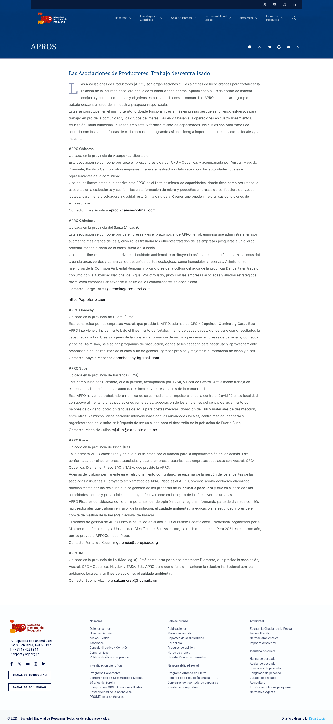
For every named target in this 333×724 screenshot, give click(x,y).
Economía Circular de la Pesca (271, 625)
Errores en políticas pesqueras (270, 684)
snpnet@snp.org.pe (26, 651)
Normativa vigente (262, 689)
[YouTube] (275, 4)
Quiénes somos (100, 625)
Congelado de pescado (265, 670)
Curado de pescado (263, 675)
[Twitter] (265, 4)
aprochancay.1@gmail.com (134, 356)
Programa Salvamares (105, 670)
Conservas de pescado (265, 665)
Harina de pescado (262, 655)
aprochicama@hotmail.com (130, 210)
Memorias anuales (180, 630)
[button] (294, 18)
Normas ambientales (264, 635)
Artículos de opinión (181, 644)
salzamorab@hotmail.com (135, 577)
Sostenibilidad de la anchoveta (111, 689)
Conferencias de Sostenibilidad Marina (116, 675)
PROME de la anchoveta (107, 693)
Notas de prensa (179, 649)
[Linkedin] (294, 4)
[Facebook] (255, 4)
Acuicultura (257, 679)
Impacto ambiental (263, 640)
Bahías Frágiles (260, 630)
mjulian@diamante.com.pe (133, 428)
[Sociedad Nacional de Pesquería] (53, 18)
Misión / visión (99, 635)
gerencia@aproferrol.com (127, 288)
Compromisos (99, 649)
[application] (143, 18)
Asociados (97, 640)
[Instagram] (284, 4)
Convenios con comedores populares (193, 679)
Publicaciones (177, 625)
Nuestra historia (101, 630)
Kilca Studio (317, 715)
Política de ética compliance (109, 654)
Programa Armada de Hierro (187, 670)
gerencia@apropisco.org (136, 540)
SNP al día (175, 640)
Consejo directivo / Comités (109, 644)
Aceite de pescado (262, 660)
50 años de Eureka (102, 679)
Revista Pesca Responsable (187, 654)
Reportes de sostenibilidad (186, 635)
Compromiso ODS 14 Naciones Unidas (116, 684)
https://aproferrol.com (86, 298)
